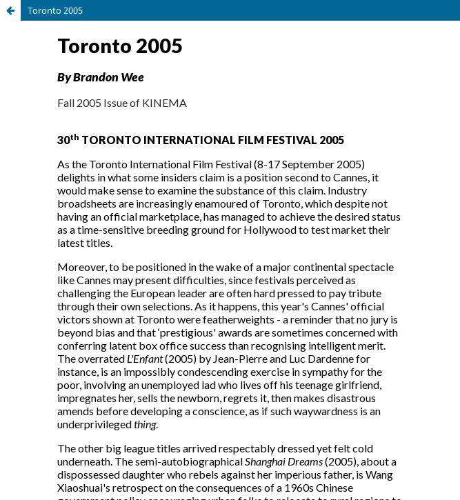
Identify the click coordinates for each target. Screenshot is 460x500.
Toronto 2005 (55, 10)
